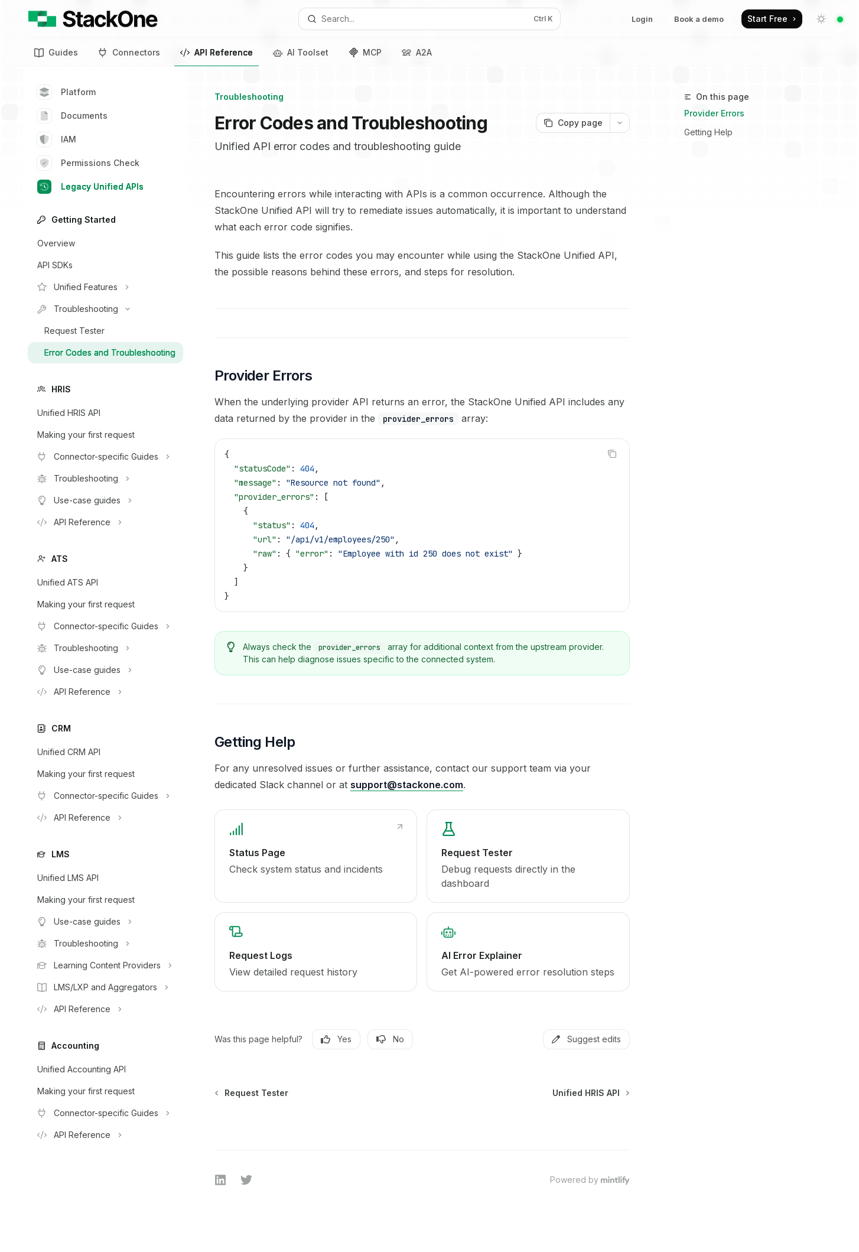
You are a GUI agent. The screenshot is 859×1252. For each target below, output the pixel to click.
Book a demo (699, 19)
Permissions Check (88, 163)
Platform (66, 92)
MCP (365, 52)
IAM (56, 139)
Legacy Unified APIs (90, 187)
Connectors (129, 52)
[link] (315, 856)
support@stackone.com (406, 785)
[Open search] (429, 19)
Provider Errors (714, 113)
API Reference (216, 54)
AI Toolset (300, 52)
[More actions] (620, 123)
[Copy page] (573, 123)
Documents (72, 116)
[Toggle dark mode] (821, 18)
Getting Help (708, 132)
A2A (417, 52)
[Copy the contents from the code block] (612, 453)
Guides (56, 52)
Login (642, 19)
